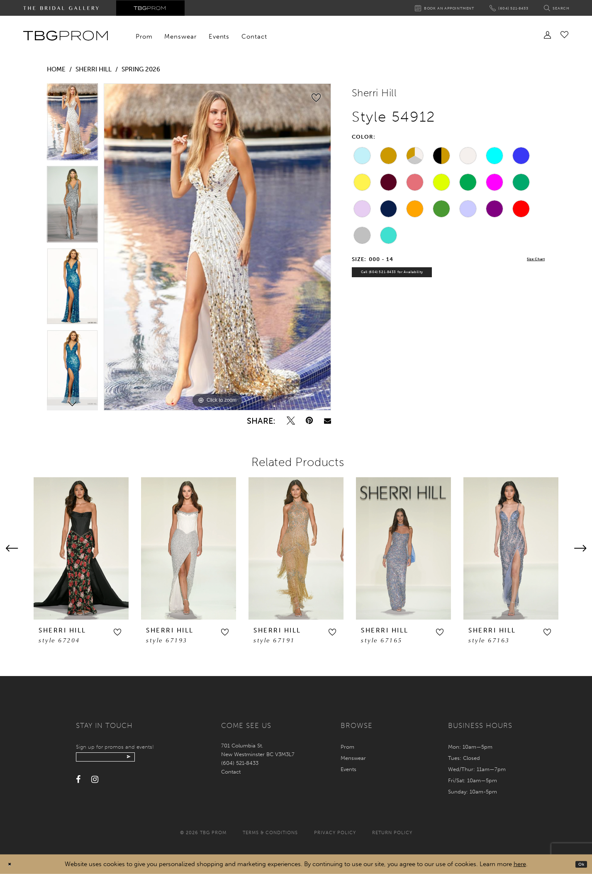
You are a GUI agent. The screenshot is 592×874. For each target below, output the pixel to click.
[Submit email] (160, 759)
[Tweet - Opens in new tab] (291, 420)
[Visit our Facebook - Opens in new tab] (78, 784)
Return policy (392, 832)
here (520, 864)
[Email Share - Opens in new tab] (327, 420)
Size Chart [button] (530, 259)
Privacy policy (335, 832)
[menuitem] (144, 36)
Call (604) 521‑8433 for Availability (412, 278)
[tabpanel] (72, 124)
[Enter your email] (122, 759)
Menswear (353, 758)
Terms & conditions (270, 832)
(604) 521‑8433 (239, 763)
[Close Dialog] (12, 864)
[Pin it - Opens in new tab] (309, 420)
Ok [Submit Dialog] (578, 864)
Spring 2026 (141, 69)
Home (56, 69)
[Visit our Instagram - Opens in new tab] (94, 784)
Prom (347, 747)
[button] (117, 632)
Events (348, 769)
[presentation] (81, 548)
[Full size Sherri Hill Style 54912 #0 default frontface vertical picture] (217, 247)
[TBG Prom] (65, 36)
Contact (231, 772)
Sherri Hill (94, 69)
